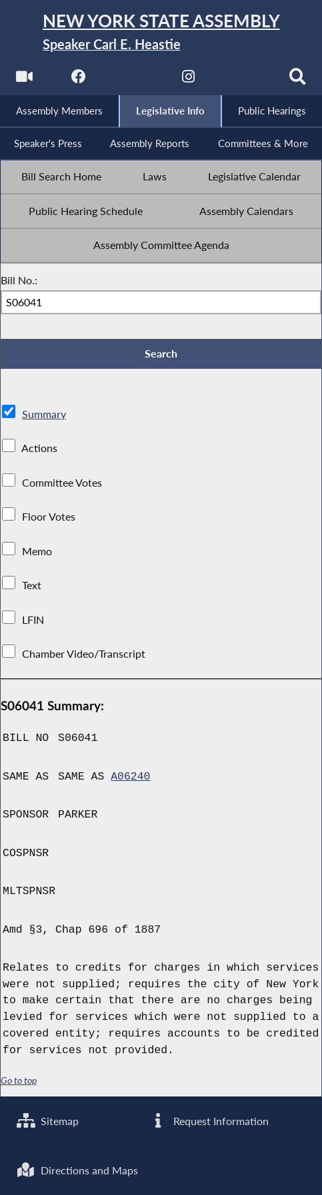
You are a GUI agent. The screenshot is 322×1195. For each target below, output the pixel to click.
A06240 (130, 776)
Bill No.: (19, 280)
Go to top (19, 1080)
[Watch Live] (24, 80)
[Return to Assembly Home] (161, 32)
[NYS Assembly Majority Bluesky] (243, 80)
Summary (44, 414)
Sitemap (48, 1121)
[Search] (298, 80)
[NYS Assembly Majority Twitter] (134, 80)
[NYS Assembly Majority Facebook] (79, 80)
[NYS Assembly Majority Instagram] (188, 80)
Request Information (208, 1121)
